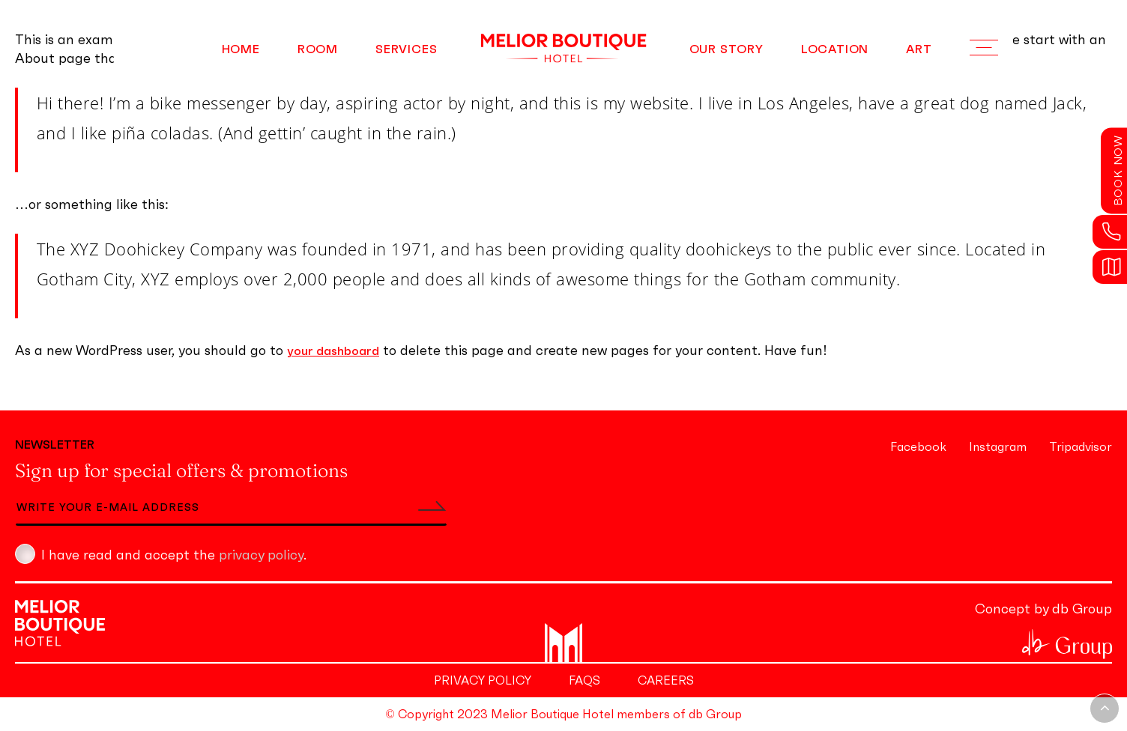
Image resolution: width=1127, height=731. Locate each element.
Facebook (918, 446)
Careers (666, 680)
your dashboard (333, 350)
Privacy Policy (482, 680)
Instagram (998, 446)
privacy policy (261, 554)
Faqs (584, 680)
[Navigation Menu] (984, 48)
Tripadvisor (1080, 446)
